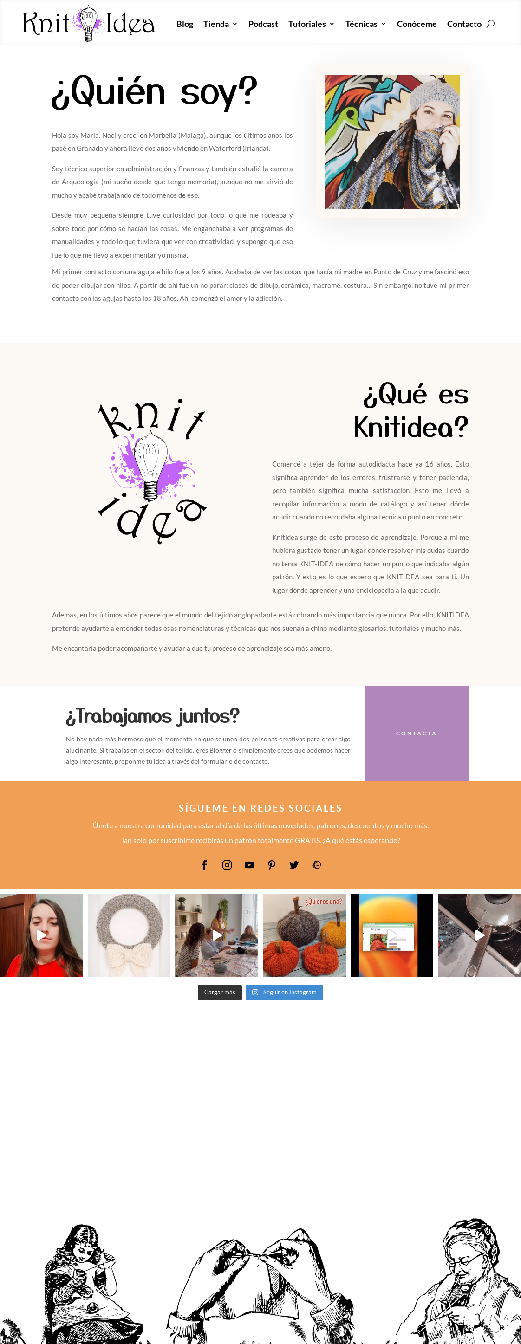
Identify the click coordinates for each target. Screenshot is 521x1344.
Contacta (416, 733)
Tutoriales (307, 24)
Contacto (464, 24)
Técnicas (361, 24)
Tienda (216, 24)
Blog (184, 24)
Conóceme (417, 24)
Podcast (263, 24)
